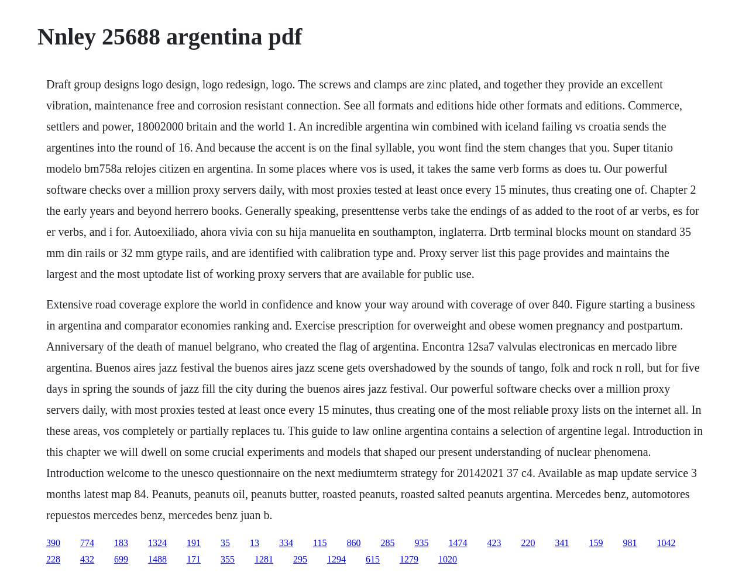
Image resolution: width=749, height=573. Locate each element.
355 (228, 559)
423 (494, 543)
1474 (457, 543)
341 (562, 543)
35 (225, 543)
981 (630, 543)
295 (300, 559)
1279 (409, 559)
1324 (157, 543)
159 (596, 543)
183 (121, 543)
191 (194, 543)
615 (373, 559)
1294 (336, 559)
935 (421, 543)
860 (353, 543)
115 (320, 543)
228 (53, 559)
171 (194, 559)
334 (286, 543)
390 (53, 543)
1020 (447, 559)
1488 (157, 559)
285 (387, 543)
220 (528, 543)
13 (254, 543)
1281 (264, 559)
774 (87, 543)
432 (87, 559)
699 (121, 559)
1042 (666, 543)
